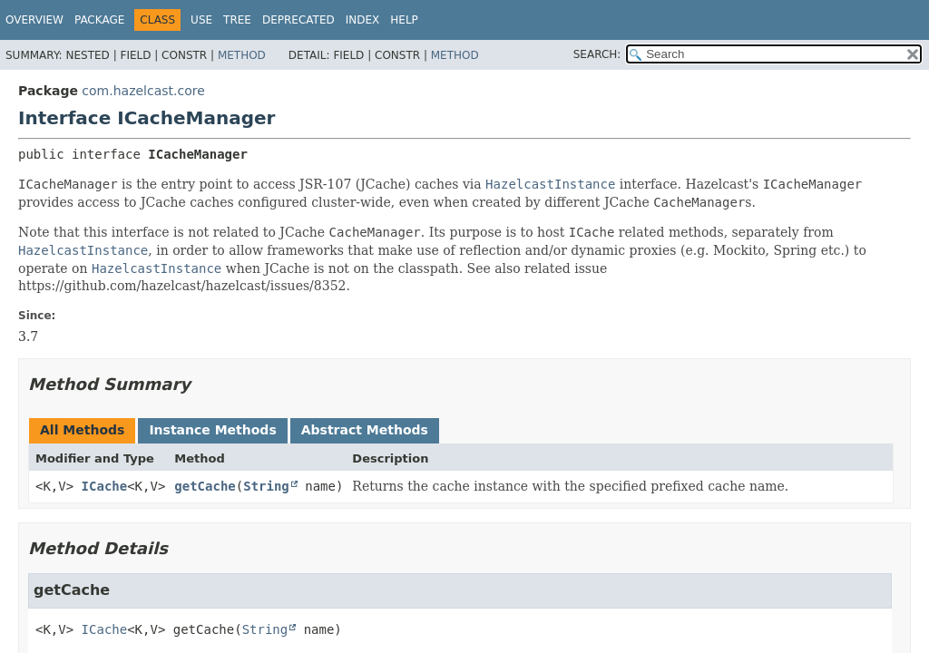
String (266, 486)
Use (201, 20)
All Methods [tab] (82, 430)
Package (99, 20)
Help (404, 20)
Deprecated (298, 20)
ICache (105, 486)
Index (363, 20)
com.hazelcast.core (143, 90)
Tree (237, 20)
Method (242, 55)
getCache (204, 486)
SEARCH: (597, 54)
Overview (34, 20)
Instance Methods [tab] (212, 430)
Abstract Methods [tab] (364, 430)
